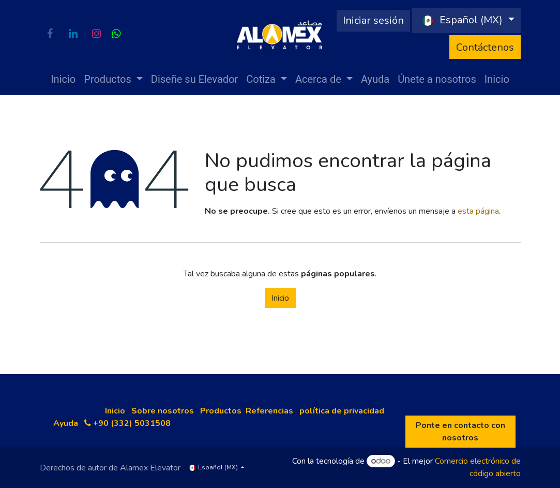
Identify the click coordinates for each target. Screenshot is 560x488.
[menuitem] (63, 79)
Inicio (280, 298)
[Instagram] (96, 33)
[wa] (116, 33)
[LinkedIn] (73, 33)
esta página (478, 211)
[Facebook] (50, 33)
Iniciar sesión (373, 20)
